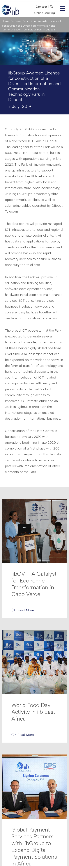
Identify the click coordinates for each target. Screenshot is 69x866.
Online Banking (44, 13)
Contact (41, 6)
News (18, 21)
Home (5, 21)
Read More (25, 610)
